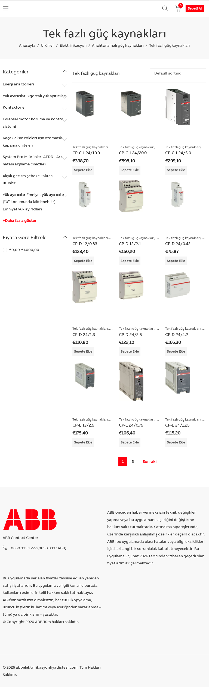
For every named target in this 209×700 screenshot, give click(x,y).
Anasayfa (27, 45)
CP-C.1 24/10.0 (86, 152)
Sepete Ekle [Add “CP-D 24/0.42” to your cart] (176, 261)
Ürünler (47, 45)
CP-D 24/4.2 (176, 334)
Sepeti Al (195, 8)
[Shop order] (178, 73)
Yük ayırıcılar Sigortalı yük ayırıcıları (34, 95)
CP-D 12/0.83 (84, 243)
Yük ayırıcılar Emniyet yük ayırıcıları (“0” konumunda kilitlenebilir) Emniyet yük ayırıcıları (34, 202)
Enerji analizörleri (18, 84)
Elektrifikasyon (73, 45)
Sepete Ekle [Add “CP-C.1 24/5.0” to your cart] (176, 170)
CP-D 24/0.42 (177, 243)
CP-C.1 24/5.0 (178, 152)
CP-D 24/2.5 (130, 334)
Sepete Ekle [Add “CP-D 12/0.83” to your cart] (83, 261)
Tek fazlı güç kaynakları (90, 147)
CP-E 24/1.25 (177, 425)
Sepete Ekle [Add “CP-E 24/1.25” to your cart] (176, 442)
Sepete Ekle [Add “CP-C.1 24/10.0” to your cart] (83, 170)
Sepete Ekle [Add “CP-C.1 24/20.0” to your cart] (130, 170)
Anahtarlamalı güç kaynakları (118, 45)
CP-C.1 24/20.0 (133, 152)
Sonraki (149, 461)
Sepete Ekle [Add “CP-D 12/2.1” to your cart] (130, 261)
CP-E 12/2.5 (83, 425)
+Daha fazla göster (19, 220)
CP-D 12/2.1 (130, 243)
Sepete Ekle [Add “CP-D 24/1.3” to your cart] (83, 351)
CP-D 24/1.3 (83, 334)
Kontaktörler (14, 107)
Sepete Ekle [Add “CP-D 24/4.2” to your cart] (176, 351)
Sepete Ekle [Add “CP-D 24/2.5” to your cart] (130, 351)
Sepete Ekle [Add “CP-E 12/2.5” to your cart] (83, 442)
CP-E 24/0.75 (131, 425)
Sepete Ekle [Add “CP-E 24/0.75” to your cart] (130, 442)
